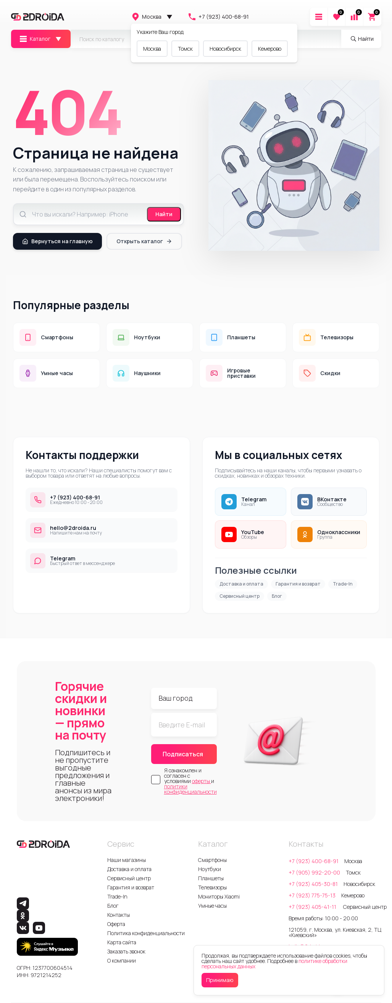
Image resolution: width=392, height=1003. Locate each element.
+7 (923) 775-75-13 (312, 895)
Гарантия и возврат (298, 584)
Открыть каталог (144, 241)
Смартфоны (212, 859)
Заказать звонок (126, 951)
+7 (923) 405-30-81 (313, 883)
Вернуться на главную (57, 241)
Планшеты (211, 878)
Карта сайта (121, 942)
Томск (185, 48)
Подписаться (183, 754)
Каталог (34, 38)
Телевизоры (212, 887)
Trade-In (343, 584)
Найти (164, 214)
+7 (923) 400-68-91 (218, 16)
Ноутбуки (209, 869)
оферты (201, 781)
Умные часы (212, 905)
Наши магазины (126, 859)
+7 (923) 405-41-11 (313, 906)
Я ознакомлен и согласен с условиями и (190, 781)
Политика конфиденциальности (146, 933)
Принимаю (220, 980)
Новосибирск (225, 48)
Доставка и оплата (241, 584)
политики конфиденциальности (190, 789)
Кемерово (269, 48)
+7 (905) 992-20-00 (314, 872)
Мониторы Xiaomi (219, 896)
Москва (146, 16)
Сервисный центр (239, 596)
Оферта (116, 924)
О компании (121, 960)
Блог (277, 596)
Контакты (118, 914)
